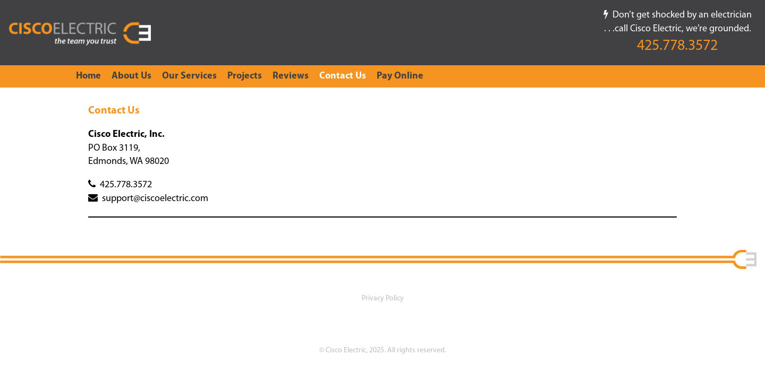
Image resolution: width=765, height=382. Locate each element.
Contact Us (342, 76)
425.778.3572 (677, 46)
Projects (244, 76)
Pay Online (400, 76)
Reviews (291, 76)
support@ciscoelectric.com (148, 199)
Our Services (189, 76)
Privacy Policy (383, 298)
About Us (131, 76)
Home (88, 76)
